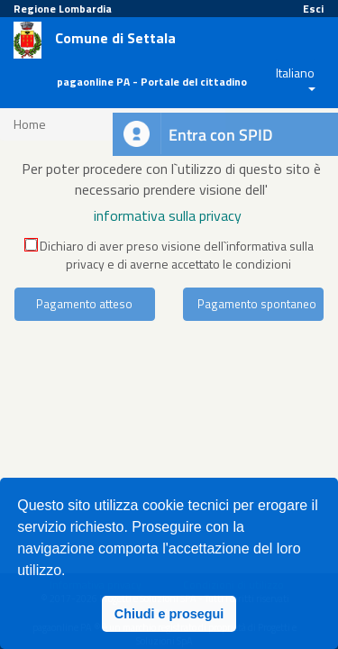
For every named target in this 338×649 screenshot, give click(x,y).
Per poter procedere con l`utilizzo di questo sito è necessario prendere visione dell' (171, 179)
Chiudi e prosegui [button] (169, 614)
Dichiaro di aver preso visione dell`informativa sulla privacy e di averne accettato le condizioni (169, 254)
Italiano (295, 72)
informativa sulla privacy (168, 215)
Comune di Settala (115, 38)
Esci (313, 8)
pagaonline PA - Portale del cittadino (152, 81)
